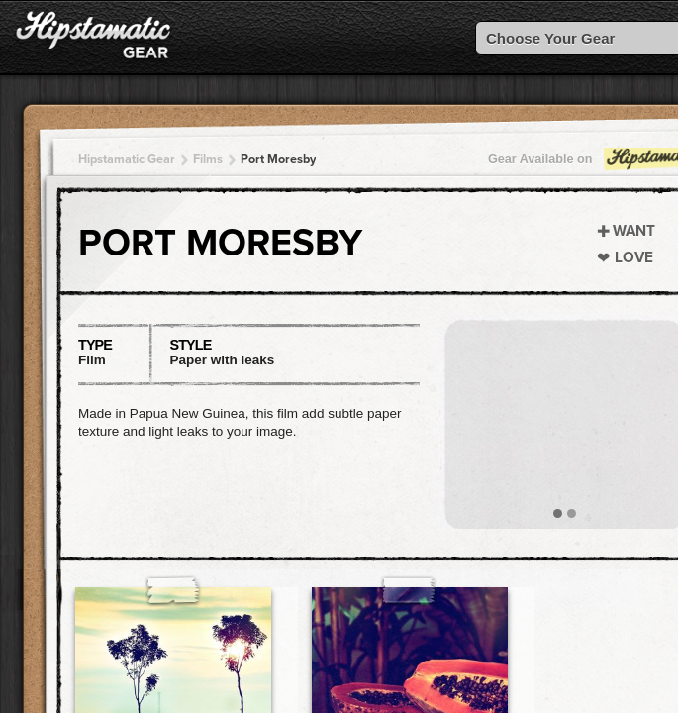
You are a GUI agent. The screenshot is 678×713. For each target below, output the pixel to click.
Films (208, 159)
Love (634, 257)
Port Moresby (278, 159)
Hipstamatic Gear (126, 159)
